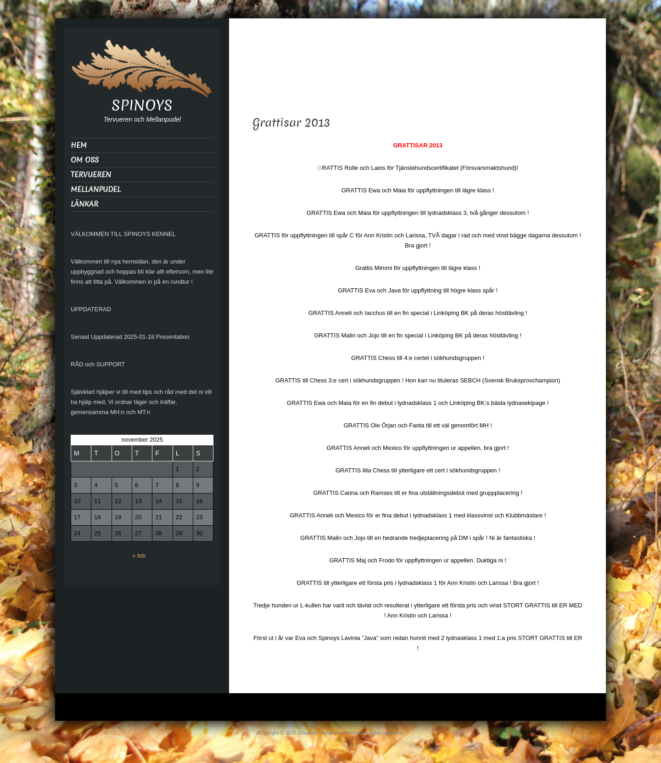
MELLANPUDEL (96, 189)
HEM (79, 145)
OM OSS (85, 160)
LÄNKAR (84, 204)
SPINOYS (142, 105)
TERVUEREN (91, 175)
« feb (139, 555)
